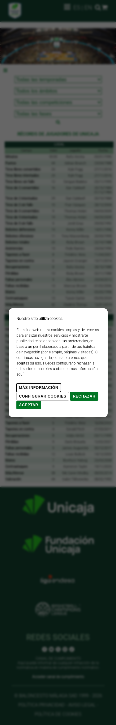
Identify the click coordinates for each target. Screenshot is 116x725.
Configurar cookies (43, 396)
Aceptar (28, 405)
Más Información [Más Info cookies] (38, 388)
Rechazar (84, 396)
